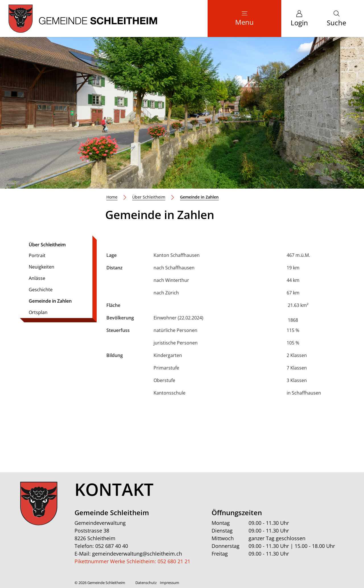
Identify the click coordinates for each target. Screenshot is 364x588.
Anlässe (37, 278)
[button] (336, 18)
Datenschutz (146, 582)
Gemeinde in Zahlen (50, 302)
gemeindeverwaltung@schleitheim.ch (137, 553)
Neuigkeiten (41, 267)
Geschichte (41, 289)
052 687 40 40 (111, 545)
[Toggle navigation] (244, 18)
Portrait (37, 255)
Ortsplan (38, 312)
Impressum (169, 582)
